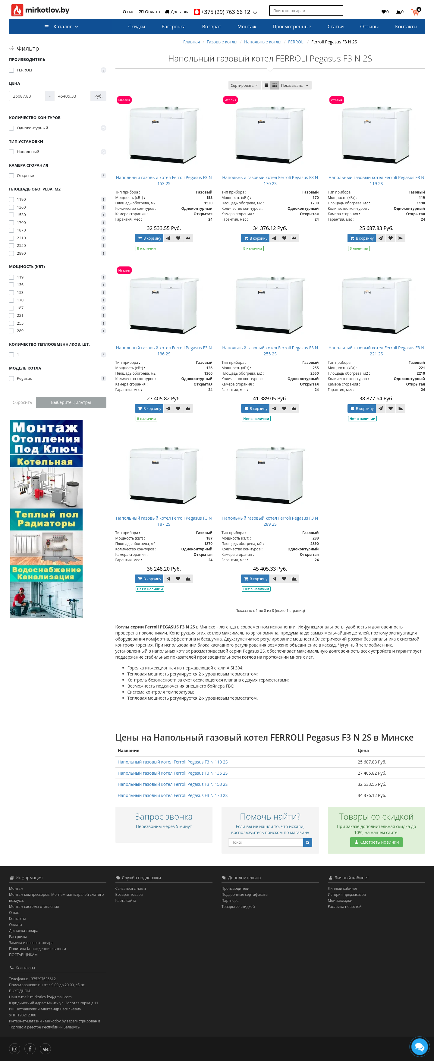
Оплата (149, 11)
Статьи (336, 26)
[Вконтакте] (47, 1048)
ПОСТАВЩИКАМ (23, 954)
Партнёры (230, 900)
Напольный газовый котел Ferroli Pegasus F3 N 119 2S (376, 180)
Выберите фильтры (71, 402)
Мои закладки (340, 900)
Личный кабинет (343, 888)
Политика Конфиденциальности (37, 948)
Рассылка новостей (345, 906)
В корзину (149, 238)
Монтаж (246, 26)
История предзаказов (347, 894)
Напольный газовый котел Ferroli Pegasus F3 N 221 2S (376, 351)
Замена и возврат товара (31, 942)
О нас (128, 11)
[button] (416, 11)
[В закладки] (178, 238)
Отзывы (369, 26)
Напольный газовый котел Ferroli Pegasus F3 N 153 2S (164, 180)
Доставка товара (23, 930)
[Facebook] (31, 1048)
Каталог (58, 26)
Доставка (177, 11)
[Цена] (27, 96)
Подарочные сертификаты (245, 894)
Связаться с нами (130, 888)
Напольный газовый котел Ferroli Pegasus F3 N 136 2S (164, 351)
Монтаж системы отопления (34, 906)
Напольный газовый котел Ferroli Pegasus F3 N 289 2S (270, 521)
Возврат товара (129, 894)
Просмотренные (292, 26)
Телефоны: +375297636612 (32, 978)
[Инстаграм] (16, 1048)
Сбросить (22, 402)
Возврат (211, 26)
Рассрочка (174, 26)
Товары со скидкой (238, 906)
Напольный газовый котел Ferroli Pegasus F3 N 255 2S (270, 351)
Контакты (406, 26)
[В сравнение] (188, 238)
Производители (235, 888)
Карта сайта (125, 900)
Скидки (136, 26)
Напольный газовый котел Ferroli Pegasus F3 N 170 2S (270, 180)
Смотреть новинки (376, 842)
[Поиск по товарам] (339, 10)
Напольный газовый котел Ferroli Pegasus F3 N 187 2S (164, 521)
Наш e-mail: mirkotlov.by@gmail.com (40, 997)
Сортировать (245, 85)
